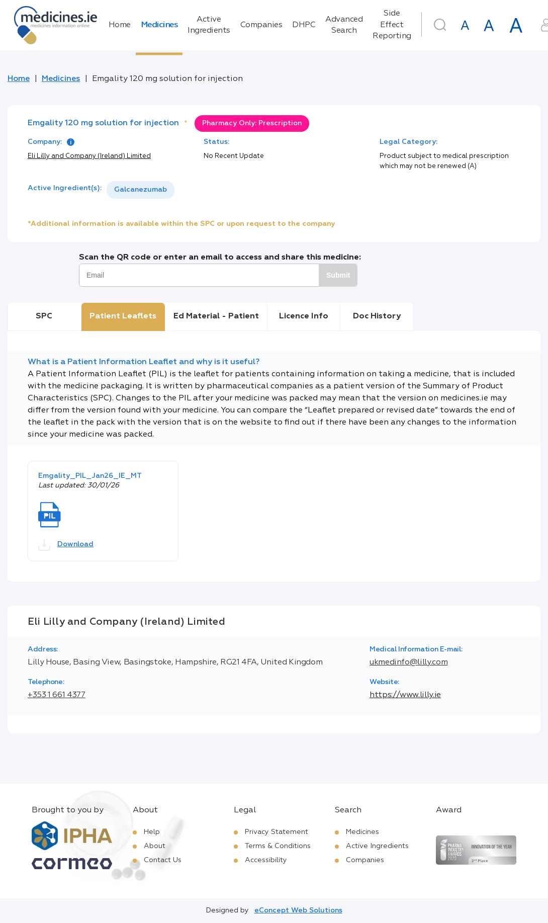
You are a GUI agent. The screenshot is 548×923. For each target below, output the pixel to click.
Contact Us (162, 860)
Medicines (159, 25)
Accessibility (266, 860)
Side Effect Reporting (392, 25)
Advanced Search (343, 25)
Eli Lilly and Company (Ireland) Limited (89, 156)
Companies (261, 25)
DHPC (303, 25)
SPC (44, 316)
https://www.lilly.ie (405, 695)
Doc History (377, 316)
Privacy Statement (276, 831)
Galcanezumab (140, 189)
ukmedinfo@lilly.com (408, 662)
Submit (338, 275)
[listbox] (140, 190)
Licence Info (303, 316)
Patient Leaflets (122, 316)
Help (152, 831)
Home (120, 25)
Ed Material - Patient (216, 316)
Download (66, 545)
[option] (140, 190)
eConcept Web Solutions (298, 910)
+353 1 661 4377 (56, 695)
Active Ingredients (209, 25)
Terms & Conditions (278, 846)
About (154, 846)
